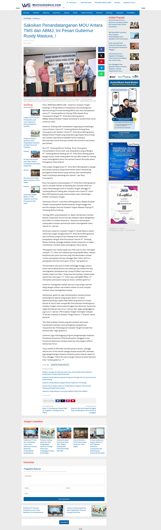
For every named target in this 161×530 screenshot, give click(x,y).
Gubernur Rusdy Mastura (60, 365)
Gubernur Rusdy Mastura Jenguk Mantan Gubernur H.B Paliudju (65, 383)
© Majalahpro (113, 228)
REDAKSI (122, 228)
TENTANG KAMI (130, 230)
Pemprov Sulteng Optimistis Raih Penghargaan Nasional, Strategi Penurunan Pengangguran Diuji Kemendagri (47, 446)
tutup (17, 8)
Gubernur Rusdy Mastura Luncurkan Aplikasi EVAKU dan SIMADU (65, 391)
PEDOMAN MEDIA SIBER (116, 230)
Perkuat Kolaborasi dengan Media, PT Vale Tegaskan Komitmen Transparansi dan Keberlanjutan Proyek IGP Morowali (97, 446)
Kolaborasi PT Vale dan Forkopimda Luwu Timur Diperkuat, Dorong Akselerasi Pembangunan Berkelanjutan (30, 446)
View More (64, 522)
